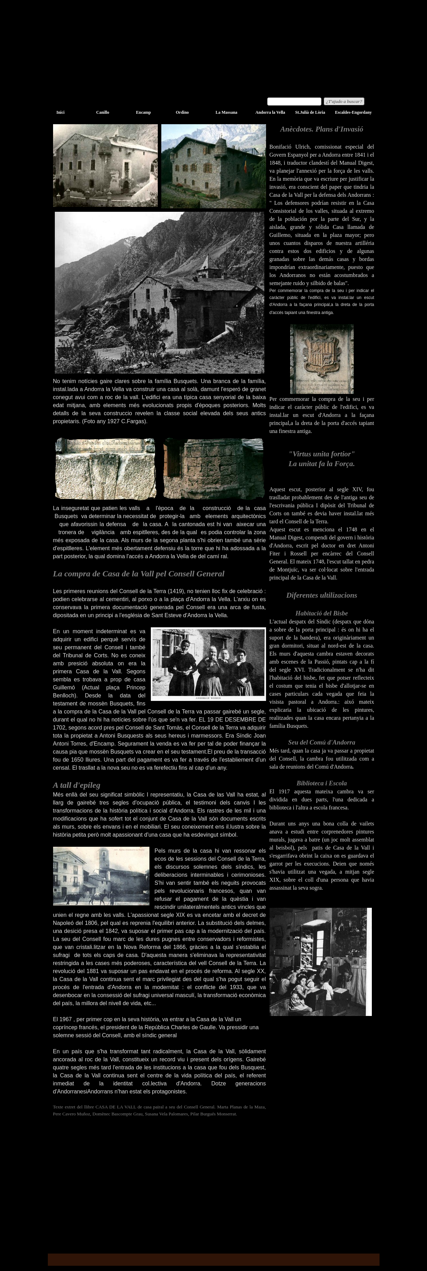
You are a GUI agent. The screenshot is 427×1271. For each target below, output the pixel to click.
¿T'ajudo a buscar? (344, 101)
